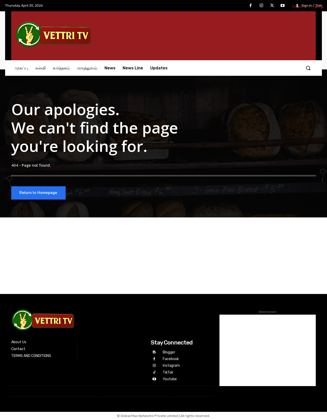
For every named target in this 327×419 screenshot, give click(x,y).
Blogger (168, 353)
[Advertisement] (163, 256)
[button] (308, 68)
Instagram (171, 366)
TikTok (167, 372)
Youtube (169, 378)
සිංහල (309, 6)
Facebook (170, 359)
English (298, 6)
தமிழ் (318, 6)
